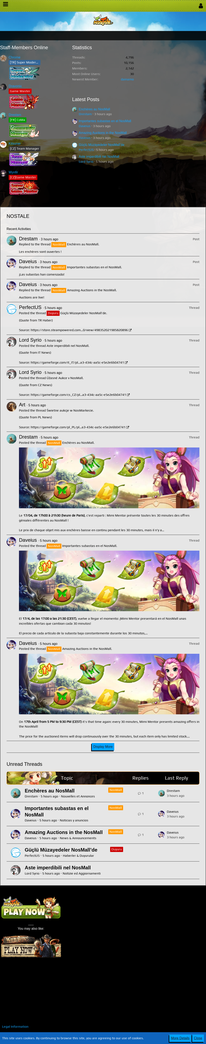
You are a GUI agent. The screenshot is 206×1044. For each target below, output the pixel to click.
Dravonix (15, 86)
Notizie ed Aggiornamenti (82, 873)
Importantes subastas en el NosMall (105, 121)
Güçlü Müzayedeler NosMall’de (101, 145)
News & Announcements (78, 838)
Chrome (14, 57)
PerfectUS (86, 150)
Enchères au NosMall (94, 109)
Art (22, 404)
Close (198, 1038)
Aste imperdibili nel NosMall (99, 156)
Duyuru (116, 849)
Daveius (85, 126)
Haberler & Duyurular (78, 856)
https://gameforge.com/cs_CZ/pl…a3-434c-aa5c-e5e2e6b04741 (78, 395)
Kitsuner (15, 143)
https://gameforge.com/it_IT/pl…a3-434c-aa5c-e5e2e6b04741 (77, 362)
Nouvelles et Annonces (78, 796)
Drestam (15, 115)
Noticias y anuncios (74, 820)
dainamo (127, 79)
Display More (103, 746)
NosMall (115, 790)
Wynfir (13, 172)
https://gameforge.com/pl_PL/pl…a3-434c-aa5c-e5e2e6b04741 (78, 427)
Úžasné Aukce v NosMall (65, 378)
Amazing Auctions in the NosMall (103, 133)
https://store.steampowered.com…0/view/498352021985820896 (79, 330)
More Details (180, 1038)
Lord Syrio (86, 161)
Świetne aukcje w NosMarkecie (70, 410)
